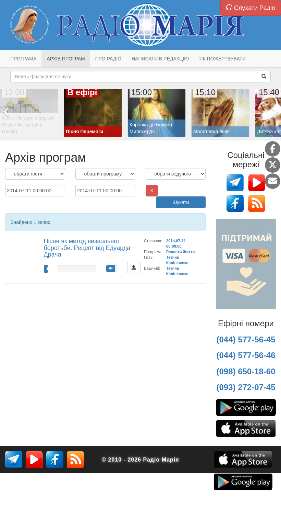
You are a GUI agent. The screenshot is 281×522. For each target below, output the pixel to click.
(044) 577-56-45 (245, 339)
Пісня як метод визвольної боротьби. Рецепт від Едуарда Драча (87, 248)
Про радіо (108, 58)
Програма (23, 58)
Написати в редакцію (160, 58)
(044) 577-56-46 (245, 355)
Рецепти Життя (180, 252)
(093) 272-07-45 (245, 387)
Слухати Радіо (250, 7)
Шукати (180, 202)
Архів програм (66, 58)
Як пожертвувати (222, 58)
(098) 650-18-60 (245, 371)
